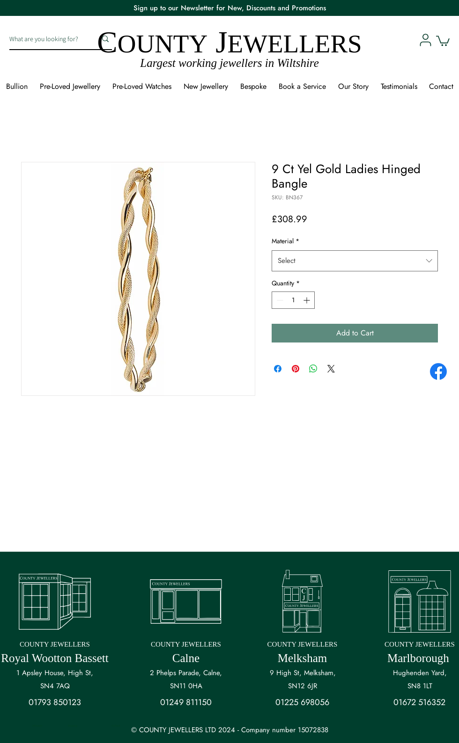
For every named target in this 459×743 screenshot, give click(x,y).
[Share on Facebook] (277, 368)
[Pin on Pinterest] (295, 368)
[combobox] (355, 260)
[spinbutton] (293, 300)
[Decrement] (279, 300)
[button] (443, 40)
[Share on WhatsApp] (313, 368)
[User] (425, 40)
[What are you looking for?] (45, 39)
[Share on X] (331, 368)
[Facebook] (438, 371)
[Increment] (307, 300)
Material (285, 241)
